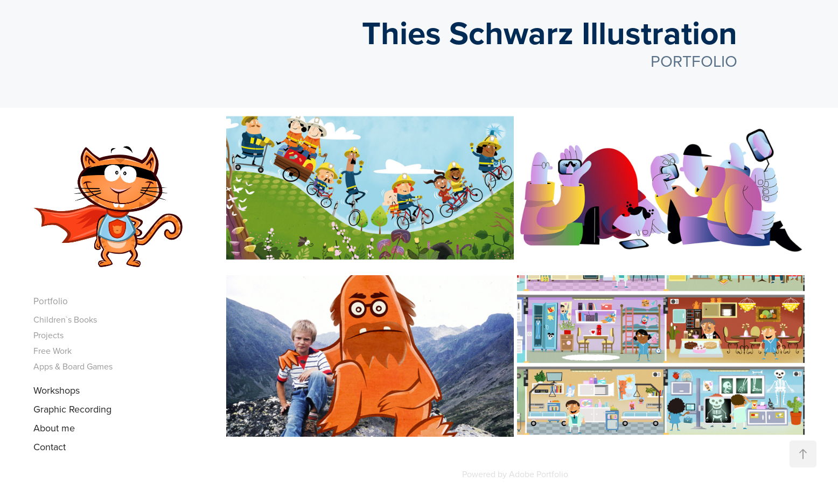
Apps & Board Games (73, 366)
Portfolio (50, 301)
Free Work (52, 351)
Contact (49, 446)
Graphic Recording (72, 409)
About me (54, 428)
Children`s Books (65, 319)
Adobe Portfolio (538, 474)
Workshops (56, 390)
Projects (48, 335)
